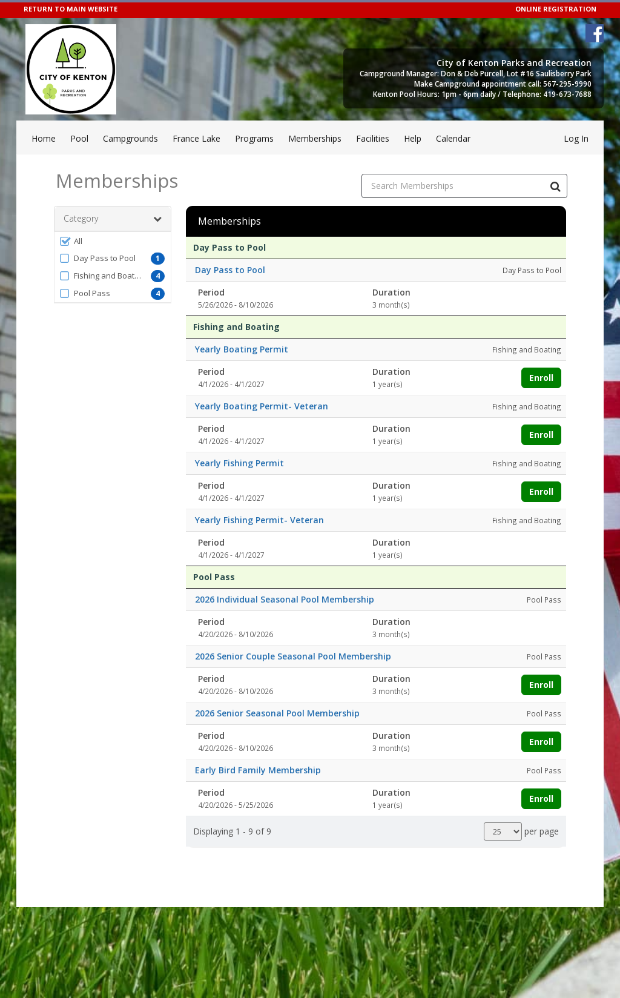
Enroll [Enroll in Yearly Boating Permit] (541, 377)
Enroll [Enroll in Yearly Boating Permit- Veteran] (541, 434)
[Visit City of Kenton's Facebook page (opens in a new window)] (594, 33)
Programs (254, 138)
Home (43, 138)
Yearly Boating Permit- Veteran (261, 406)
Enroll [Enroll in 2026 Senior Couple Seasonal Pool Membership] (541, 684)
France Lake (196, 138)
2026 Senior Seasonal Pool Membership (277, 713)
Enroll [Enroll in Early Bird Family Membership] (541, 798)
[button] (112, 241)
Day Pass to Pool (230, 270)
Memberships (314, 138)
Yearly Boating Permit (241, 349)
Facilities (372, 138)
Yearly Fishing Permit (239, 463)
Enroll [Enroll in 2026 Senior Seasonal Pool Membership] (541, 741)
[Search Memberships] (555, 186)
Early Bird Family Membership (258, 770)
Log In (576, 138)
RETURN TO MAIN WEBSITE (70, 8)
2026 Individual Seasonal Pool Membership (284, 599)
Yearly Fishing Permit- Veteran (259, 520)
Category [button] (113, 219)
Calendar (453, 138)
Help (412, 138)
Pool (79, 138)
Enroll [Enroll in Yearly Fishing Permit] (541, 491)
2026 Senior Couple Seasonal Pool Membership (293, 656)
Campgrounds (130, 138)
